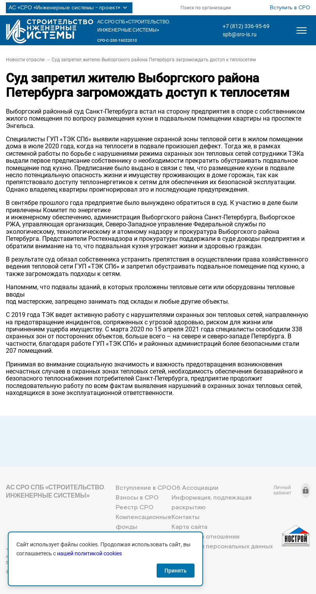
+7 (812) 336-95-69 (246, 26)
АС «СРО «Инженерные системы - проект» (69, 7)
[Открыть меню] (301, 30)
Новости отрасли (25, 59)
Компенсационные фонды (143, 522)
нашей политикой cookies (89, 553)
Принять (175, 570)
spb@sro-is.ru (240, 34)
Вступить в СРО (290, 7)
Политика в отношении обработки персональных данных (222, 542)
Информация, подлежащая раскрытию (211, 503)
